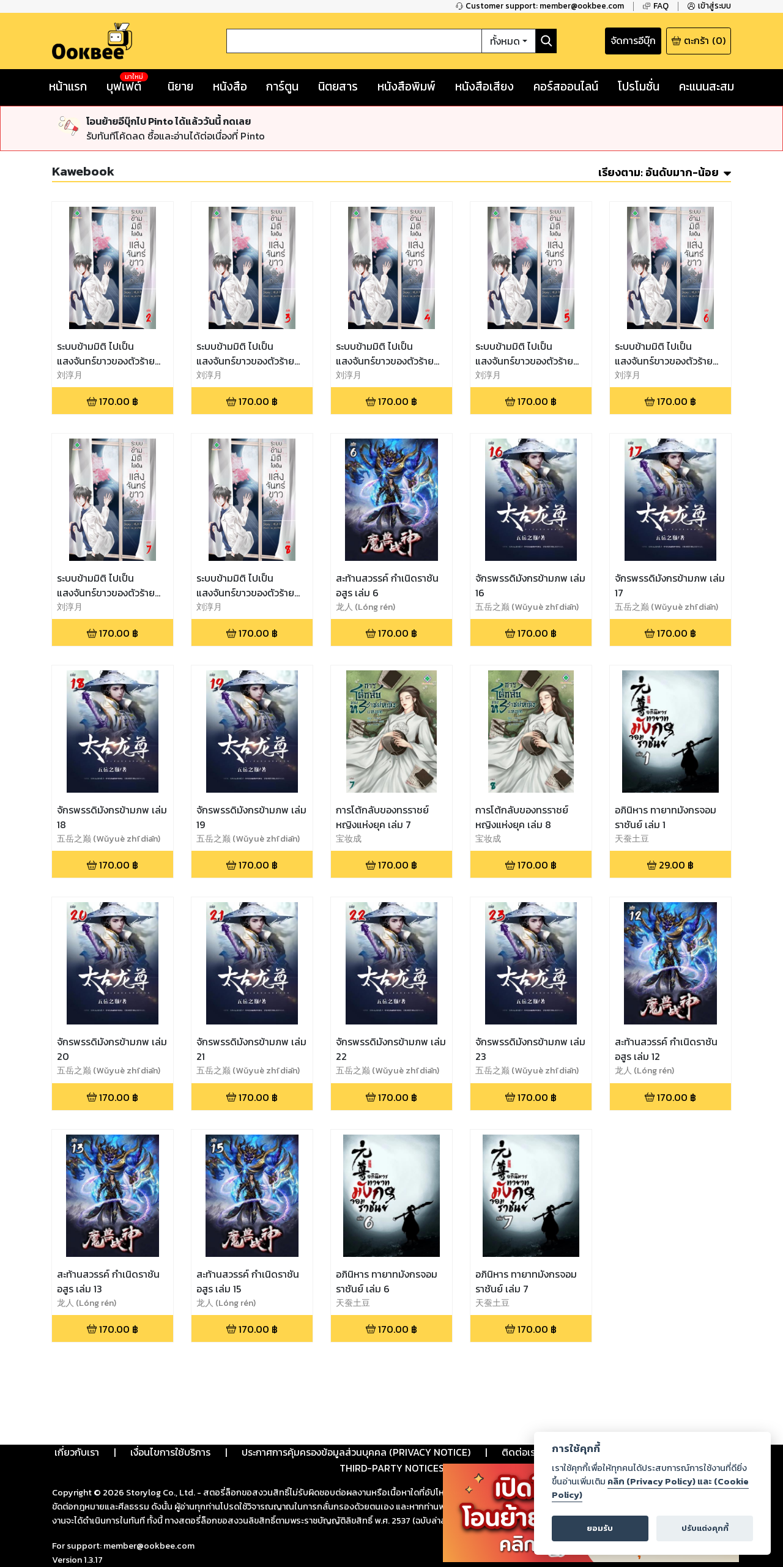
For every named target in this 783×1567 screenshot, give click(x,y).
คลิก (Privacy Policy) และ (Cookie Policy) (650, 1488)
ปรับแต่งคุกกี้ (705, 1528)
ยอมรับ (600, 1528)
